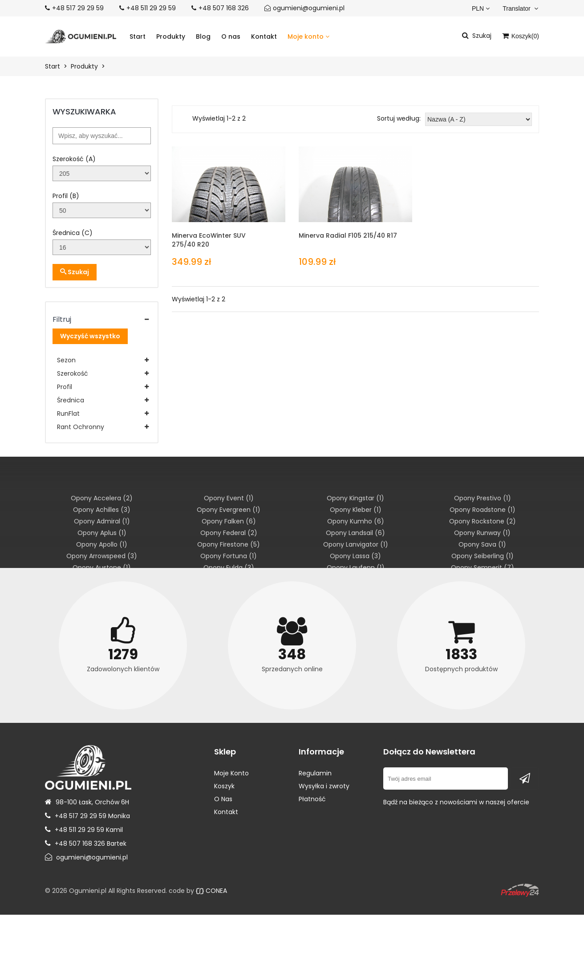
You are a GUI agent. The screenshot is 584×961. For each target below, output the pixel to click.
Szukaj (74, 272)
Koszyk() (520, 36)
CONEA (211, 890)
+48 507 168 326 (224, 8)
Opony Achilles (101, 509)
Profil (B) (66, 195)
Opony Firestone (228, 544)
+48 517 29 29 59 (78, 8)
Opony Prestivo (482, 498)
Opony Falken (229, 521)
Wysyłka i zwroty (324, 786)
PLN (481, 8)
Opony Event (229, 498)
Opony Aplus (101, 532)
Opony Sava (482, 544)
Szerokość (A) (74, 158)
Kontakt (264, 36)
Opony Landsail (355, 532)
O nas (230, 36)
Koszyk (224, 786)
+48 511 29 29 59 (151, 8)
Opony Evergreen (228, 509)
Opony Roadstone (482, 509)
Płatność (312, 799)
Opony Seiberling (482, 555)
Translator (520, 8)
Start (138, 36)
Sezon (66, 360)
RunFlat (68, 413)
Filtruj (62, 319)
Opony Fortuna (228, 555)
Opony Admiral (102, 521)
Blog (203, 36)
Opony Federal (228, 532)
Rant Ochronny (80, 426)
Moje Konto (231, 773)
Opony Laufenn (356, 567)
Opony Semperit (482, 567)
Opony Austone (102, 567)
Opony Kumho (355, 521)
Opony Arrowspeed (101, 555)
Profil (64, 386)
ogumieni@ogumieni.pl (309, 8)
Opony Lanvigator (355, 544)
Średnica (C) (73, 232)
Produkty (170, 36)
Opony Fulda (228, 567)
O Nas (223, 799)
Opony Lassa (355, 555)
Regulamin (315, 773)
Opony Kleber (355, 509)
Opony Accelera (102, 498)
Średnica (70, 400)
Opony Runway (482, 532)
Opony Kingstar (355, 498)
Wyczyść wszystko (90, 336)
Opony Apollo (101, 544)
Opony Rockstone (482, 521)
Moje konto (308, 36)
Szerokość (72, 373)
